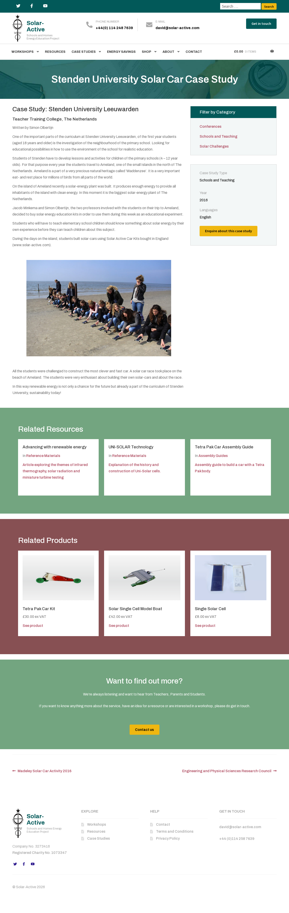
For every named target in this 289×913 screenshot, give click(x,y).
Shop (146, 51)
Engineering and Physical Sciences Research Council (226, 771)
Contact (194, 51)
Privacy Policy (168, 838)
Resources (55, 51)
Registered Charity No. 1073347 (39, 853)
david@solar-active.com (177, 28)
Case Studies (84, 51)
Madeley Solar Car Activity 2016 (44, 771)
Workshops (23, 51)
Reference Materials (43, 456)
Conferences (210, 126)
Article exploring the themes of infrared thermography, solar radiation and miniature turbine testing (55, 471)
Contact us (144, 730)
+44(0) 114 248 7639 (114, 28)
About (168, 51)
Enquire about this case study (228, 231)
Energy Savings (121, 51)
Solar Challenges (214, 146)
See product (33, 626)
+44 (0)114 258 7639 (236, 839)
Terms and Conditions (174, 831)
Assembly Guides (213, 456)
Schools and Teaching (218, 136)
